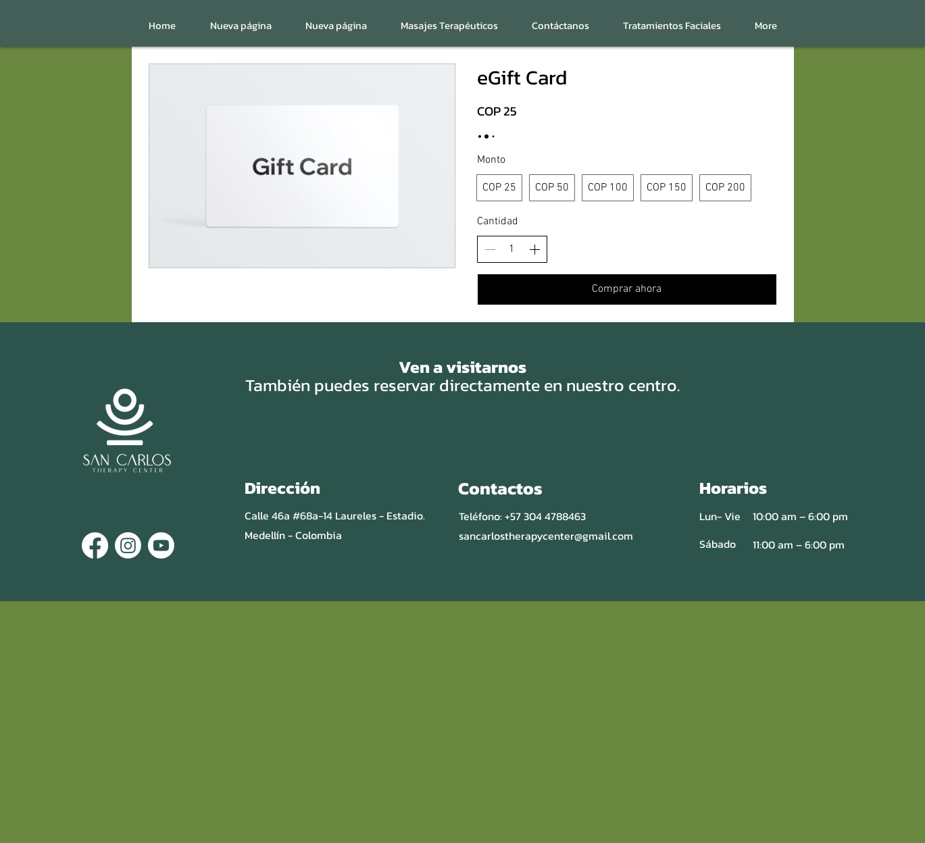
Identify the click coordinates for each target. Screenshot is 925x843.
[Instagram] (128, 545)
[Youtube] (161, 545)
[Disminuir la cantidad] (490, 249)
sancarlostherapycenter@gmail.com (546, 536)
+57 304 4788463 (545, 516)
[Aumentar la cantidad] (534, 249)
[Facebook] (95, 545)
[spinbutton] (512, 249)
